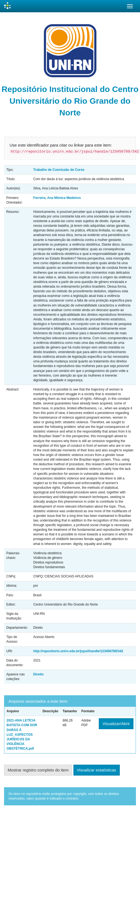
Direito (38, 674)
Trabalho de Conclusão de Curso (58, 170)
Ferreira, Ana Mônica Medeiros (57, 198)
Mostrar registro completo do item (38, 770)
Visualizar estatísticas (96, 770)
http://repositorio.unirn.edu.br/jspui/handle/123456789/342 (78, 651)
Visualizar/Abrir (116, 723)
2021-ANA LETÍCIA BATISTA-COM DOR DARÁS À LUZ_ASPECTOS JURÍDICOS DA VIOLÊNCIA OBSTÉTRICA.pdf (22, 734)
